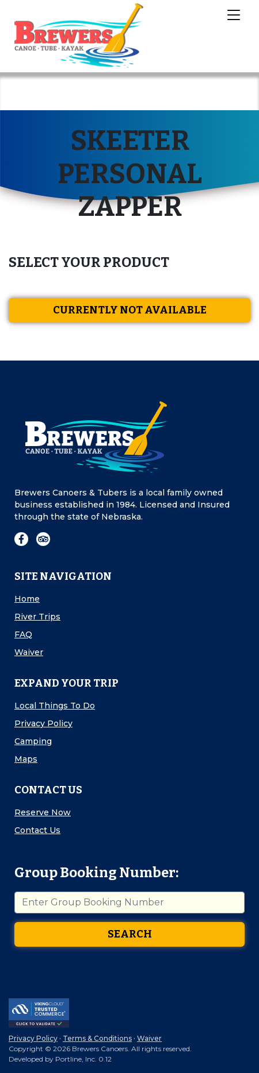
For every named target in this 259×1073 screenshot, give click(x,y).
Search (130, 934)
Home (27, 599)
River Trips (37, 616)
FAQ (23, 634)
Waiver (28, 652)
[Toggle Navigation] (233, 14)
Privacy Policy (43, 723)
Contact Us (37, 830)
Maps (25, 759)
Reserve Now (42, 812)
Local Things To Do (54, 705)
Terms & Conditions (97, 1038)
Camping (33, 741)
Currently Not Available (130, 310)
